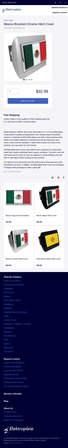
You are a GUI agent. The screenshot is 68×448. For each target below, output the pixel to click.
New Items (8, 347)
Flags (6, 316)
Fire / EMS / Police (12, 300)
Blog (6, 401)
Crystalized (9, 328)
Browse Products (59, 8)
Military (7, 296)
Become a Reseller (13, 394)
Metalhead (8, 304)
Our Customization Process (16, 386)
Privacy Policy (10, 412)
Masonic (7, 332)
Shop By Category (12, 277)
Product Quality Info (13, 416)
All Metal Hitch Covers (14, 382)
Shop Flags (8, 20)
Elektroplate (12, 10)
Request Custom (59, 13)
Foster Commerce (15, 443)
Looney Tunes (10, 320)
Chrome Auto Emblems (14, 363)
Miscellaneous (10, 336)
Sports (7, 344)
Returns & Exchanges (13, 420)
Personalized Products (14, 285)
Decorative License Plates (15, 378)
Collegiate (8, 289)
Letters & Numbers (12, 281)
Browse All (8, 351)
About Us (8, 408)
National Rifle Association (15, 312)
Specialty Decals (11, 374)
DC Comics (9, 292)
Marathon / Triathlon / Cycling (17, 324)
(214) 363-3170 (9, 3)
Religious (8, 308)
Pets (6, 340)
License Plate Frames (13, 370)
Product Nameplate (12, 367)
